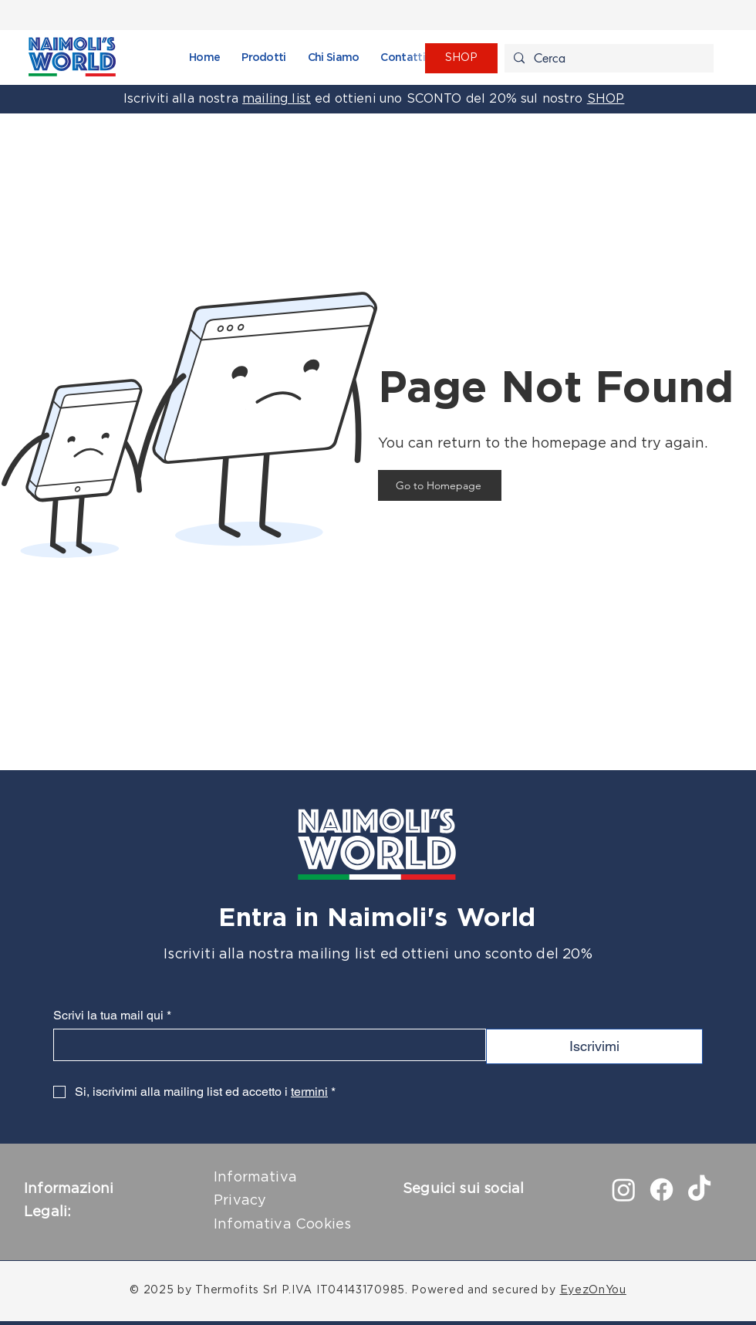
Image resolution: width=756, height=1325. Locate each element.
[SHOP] (461, 58)
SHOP (606, 99)
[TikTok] (699, 1190)
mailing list (276, 99)
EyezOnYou (593, 1290)
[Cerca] (607, 58)
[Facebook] (661, 1190)
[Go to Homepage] (439, 485)
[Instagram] (624, 1190)
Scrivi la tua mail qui (112, 1015)
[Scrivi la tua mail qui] (265, 1044)
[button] (263, 58)
